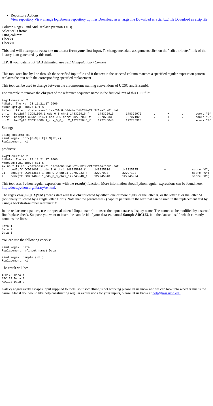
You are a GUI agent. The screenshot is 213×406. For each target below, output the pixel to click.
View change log (46, 19)
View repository (22, 19)
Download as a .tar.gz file (116, 19)
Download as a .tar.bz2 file (155, 19)
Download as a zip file (191, 19)
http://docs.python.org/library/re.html (28, 199)
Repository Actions (24, 15)
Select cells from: (14, 31)
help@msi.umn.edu (167, 312)
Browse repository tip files (79, 19)
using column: (12, 35)
